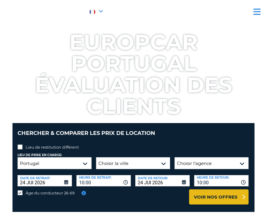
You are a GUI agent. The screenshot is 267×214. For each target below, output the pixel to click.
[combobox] (103, 176)
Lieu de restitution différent (52, 142)
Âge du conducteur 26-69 (50, 188)
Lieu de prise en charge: (40, 150)
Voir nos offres (216, 192)
